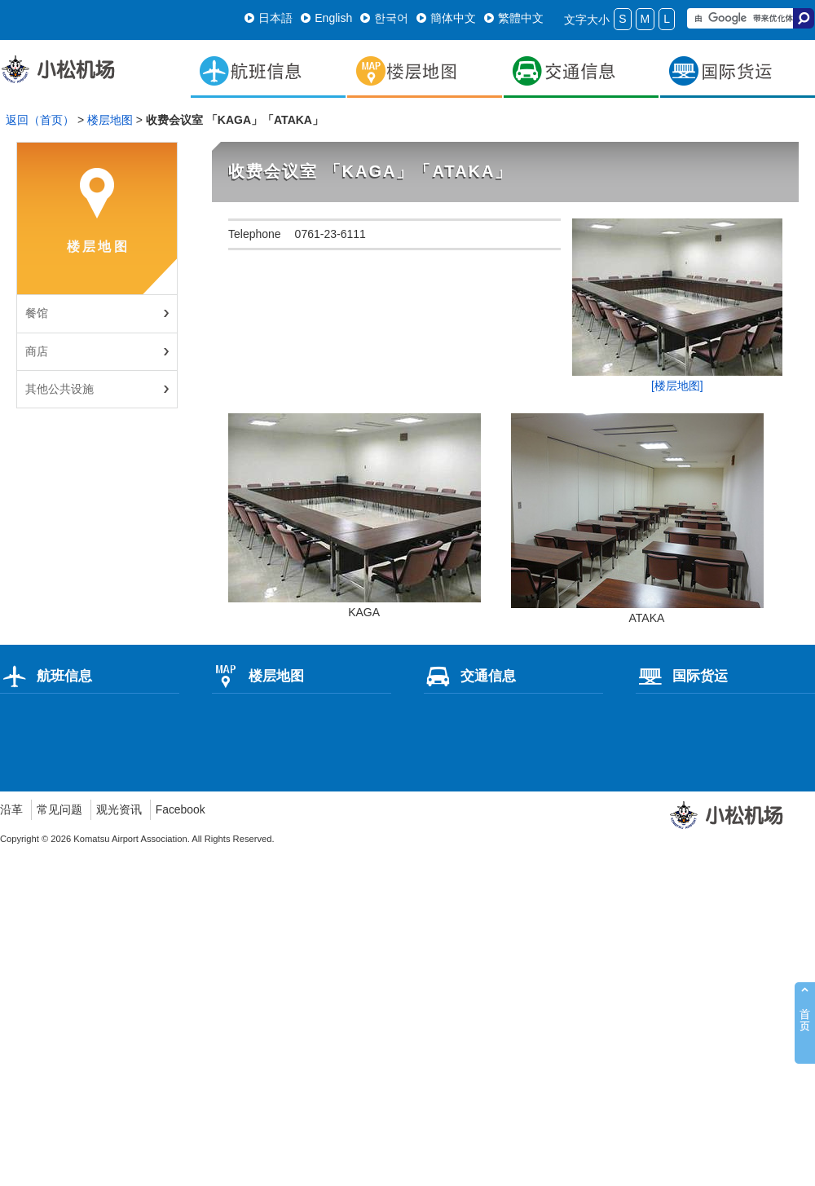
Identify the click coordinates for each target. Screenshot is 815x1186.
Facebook (180, 809)
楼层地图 (110, 119)
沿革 (11, 809)
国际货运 (682, 676)
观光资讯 (119, 809)
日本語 (268, 17)
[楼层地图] (677, 385)
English (326, 17)
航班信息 (46, 676)
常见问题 (59, 809)
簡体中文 (446, 17)
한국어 (384, 17)
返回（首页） (40, 119)
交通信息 (470, 676)
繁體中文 (514, 17)
